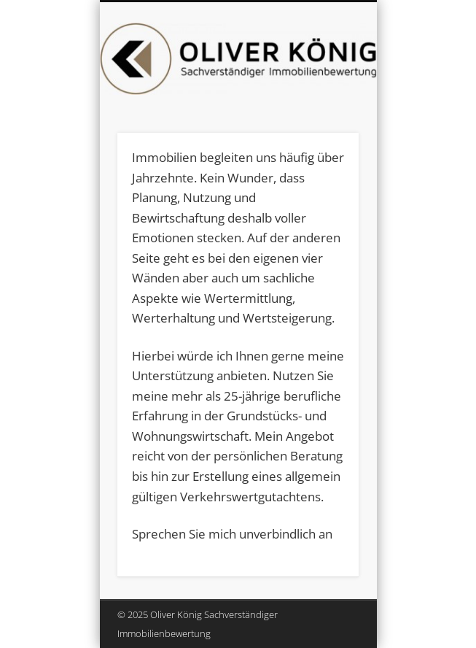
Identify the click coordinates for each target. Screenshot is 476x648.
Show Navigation (323, 130)
